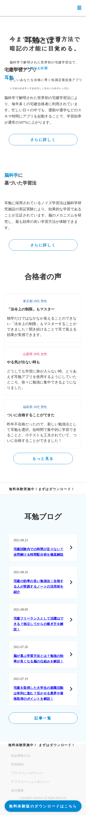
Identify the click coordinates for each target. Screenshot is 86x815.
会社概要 (17, 790)
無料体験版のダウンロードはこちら (43, 806)
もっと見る (43, 459)
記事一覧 (42, 718)
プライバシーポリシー (27, 773)
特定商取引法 (20, 756)
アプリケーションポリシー (30, 782)
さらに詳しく (43, 140)
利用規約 (17, 764)
